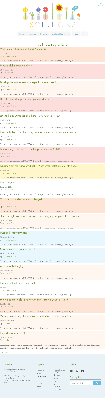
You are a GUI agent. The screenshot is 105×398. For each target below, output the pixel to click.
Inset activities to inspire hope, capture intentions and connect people (38, 132)
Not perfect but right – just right (17, 283)
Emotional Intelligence (60, 33)
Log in (100, 3)
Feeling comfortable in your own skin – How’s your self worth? (35, 299)
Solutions (43, 33)
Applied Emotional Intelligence (59, 371)
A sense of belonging (12, 266)
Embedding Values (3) (12, 333)
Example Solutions (42, 380)
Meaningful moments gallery (16, 65)
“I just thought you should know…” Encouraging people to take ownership (41, 216)
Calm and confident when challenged (21, 199)
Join (84, 33)
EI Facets (57, 375)
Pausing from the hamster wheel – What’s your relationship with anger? (39, 166)
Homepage (40, 370)
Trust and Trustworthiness (13, 232)
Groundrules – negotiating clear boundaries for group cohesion (35, 316)
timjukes (6, 323)
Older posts (3, 352)
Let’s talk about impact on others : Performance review (30, 115)
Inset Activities (7, 182)
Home (21, 33)
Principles (32, 33)
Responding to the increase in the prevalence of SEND (30, 149)
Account (56, 378)
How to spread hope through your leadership (25, 99)
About (76, 33)
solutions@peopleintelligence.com (14, 369)
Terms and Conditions (57, 386)
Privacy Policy (58, 390)
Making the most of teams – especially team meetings (30, 82)
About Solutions (41, 377)
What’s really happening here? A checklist (23, 49)
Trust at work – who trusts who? (17, 249)
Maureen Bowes (9, 56)
